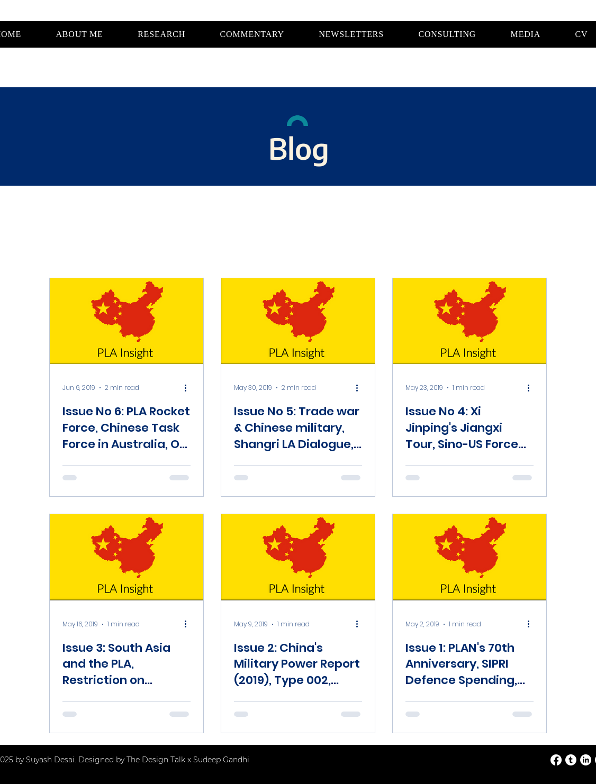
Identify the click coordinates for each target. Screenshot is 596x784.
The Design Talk (157, 759)
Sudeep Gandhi (221, 759)
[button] (161, 34)
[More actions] (189, 387)
